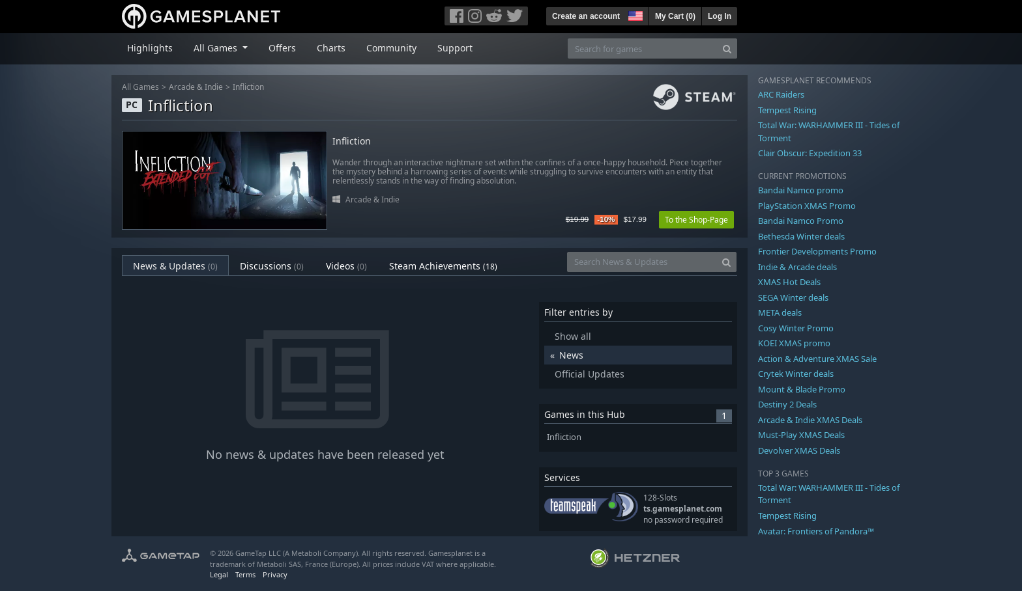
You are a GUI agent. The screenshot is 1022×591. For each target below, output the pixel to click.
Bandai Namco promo (800, 190)
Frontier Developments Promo (817, 251)
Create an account (586, 16)
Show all (573, 336)
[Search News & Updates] (642, 262)
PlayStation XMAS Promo (807, 206)
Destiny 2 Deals (787, 404)
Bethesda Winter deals (801, 236)
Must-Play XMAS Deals (801, 435)
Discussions (272, 266)
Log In (719, 16)
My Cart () (675, 16)
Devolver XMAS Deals (799, 450)
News (571, 355)
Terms (245, 574)
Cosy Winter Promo (796, 328)
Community (391, 48)
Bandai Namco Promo (800, 221)
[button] (634, 14)
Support (455, 48)
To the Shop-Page (696, 219)
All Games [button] (217, 48)
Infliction (248, 87)
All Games (140, 87)
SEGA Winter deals (793, 297)
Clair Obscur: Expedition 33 (810, 153)
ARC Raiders (781, 94)
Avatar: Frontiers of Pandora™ (816, 531)
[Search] (727, 48)
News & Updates (175, 266)
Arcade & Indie (196, 87)
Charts (331, 48)
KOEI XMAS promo (794, 343)
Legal (219, 574)
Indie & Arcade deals (797, 267)
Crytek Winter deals (796, 373)
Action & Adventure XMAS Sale (817, 358)
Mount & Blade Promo (801, 389)
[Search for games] (643, 48)
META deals (780, 312)
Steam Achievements (443, 266)
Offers (282, 48)
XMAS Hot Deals (789, 282)
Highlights (150, 48)
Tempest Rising (787, 110)
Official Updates (589, 374)
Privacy (275, 574)
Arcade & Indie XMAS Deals (810, 420)
